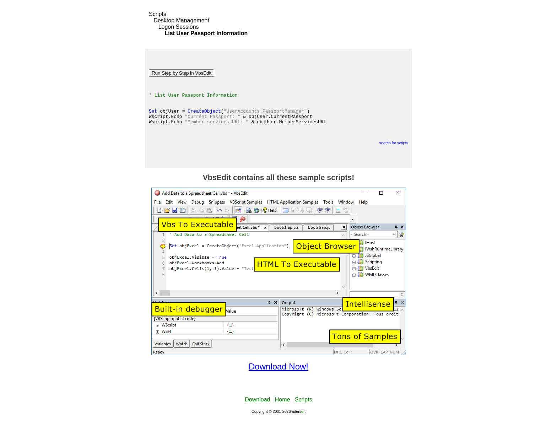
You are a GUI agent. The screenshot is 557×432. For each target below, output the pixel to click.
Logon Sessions (178, 27)
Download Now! (278, 379)
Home (282, 412)
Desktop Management (181, 20)
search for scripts (393, 155)
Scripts (157, 14)
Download (257, 412)
